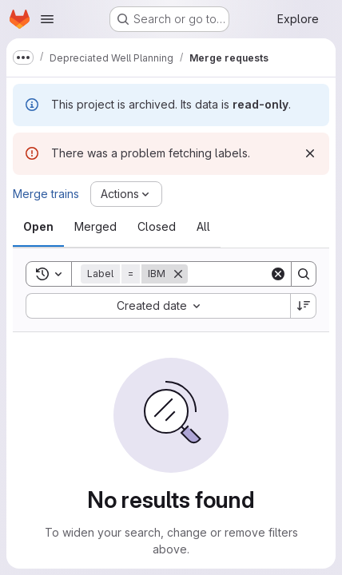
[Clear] (278, 274)
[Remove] (178, 274)
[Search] (303, 274)
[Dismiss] (310, 153)
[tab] (38, 227)
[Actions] (126, 194)
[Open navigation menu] (47, 19)
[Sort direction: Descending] (303, 306)
